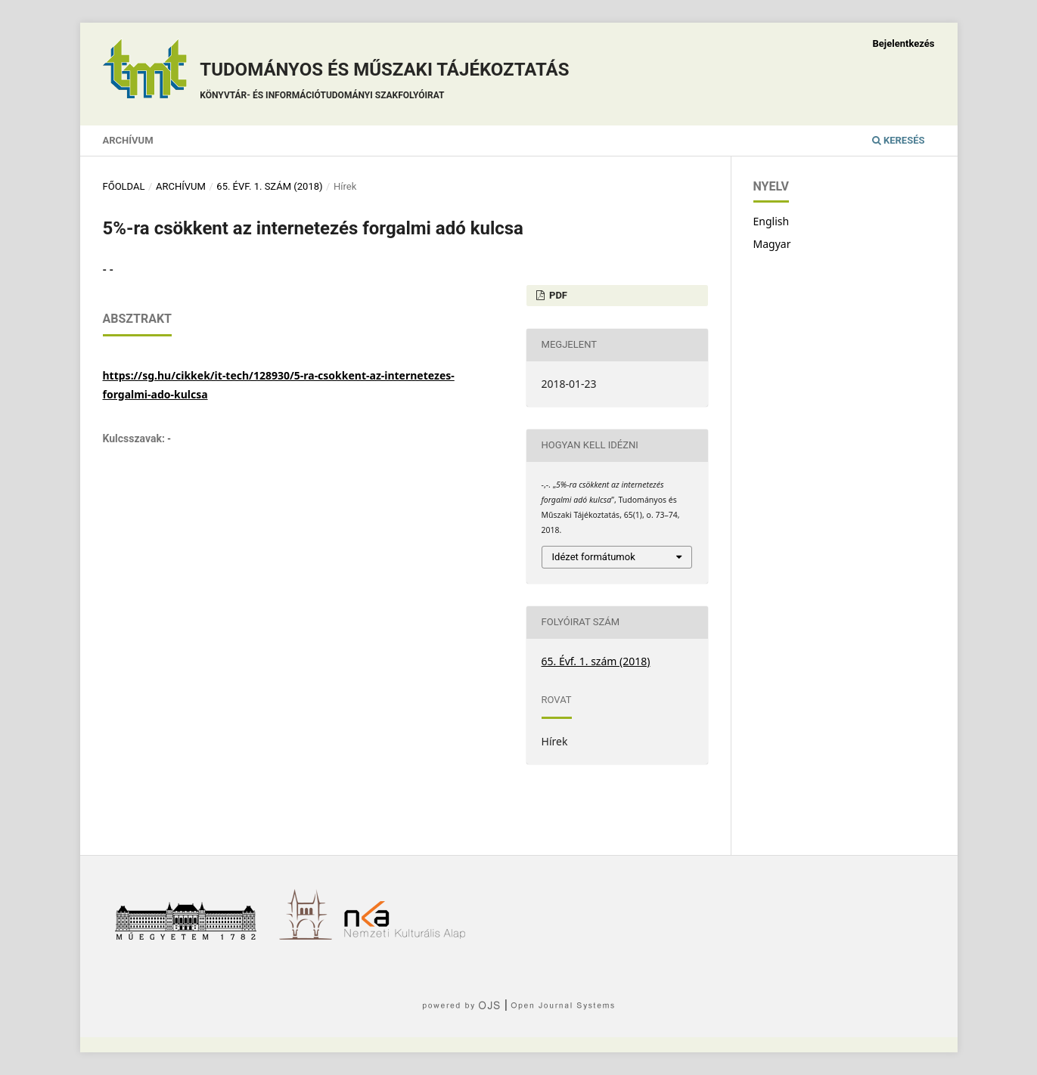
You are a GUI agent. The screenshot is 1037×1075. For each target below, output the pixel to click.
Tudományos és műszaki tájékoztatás (384, 83)
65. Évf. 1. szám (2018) (269, 186)
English (771, 221)
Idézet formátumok (593, 556)
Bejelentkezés (903, 43)
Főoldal (124, 186)
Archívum (128, 140)
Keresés (898, 140)
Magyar (772, 244)
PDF (557, 295)
